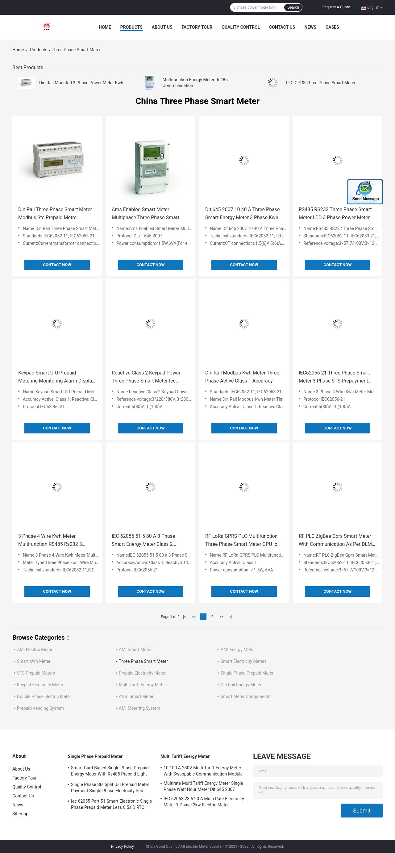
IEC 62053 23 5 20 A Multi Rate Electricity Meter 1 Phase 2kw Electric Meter (204, 801)
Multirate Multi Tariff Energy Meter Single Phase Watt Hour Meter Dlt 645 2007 (203, 786)
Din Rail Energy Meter (241, 684)
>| (230, 617)
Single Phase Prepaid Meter (247, 673)
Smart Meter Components (245, 696)
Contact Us (282, 27)
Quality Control (241, 27)
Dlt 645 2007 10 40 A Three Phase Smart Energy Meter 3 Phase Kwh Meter (242, 214)
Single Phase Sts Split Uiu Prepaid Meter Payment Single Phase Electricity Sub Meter (110, 788)
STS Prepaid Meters (36, 673)
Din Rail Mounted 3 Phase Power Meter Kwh (81, 82)
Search (293, 7)
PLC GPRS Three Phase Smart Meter (321, 82)
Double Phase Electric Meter (44, 696)
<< (194, 617)
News (310, 27)
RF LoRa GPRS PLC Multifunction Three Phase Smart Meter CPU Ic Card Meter (241, 540)
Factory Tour (197, 27)
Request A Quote (336, 7)
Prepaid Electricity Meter (142, 673)
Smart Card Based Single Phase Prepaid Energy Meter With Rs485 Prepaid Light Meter (110, 771)
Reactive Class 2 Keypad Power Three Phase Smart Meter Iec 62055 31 (146, 377)
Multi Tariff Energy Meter (142, 684)
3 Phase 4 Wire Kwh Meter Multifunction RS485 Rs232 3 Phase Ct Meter (50, 540)
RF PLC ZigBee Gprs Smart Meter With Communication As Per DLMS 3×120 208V (337, 540)
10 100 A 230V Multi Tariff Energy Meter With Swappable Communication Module (203, 770)
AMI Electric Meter (34, 649)
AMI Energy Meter (238, 649)
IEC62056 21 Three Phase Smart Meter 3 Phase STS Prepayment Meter (334, 377)
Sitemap (20, 813)
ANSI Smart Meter (136, 696)
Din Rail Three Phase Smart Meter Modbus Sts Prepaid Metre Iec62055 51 (55, 214)
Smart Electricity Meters (244, 661)
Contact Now (57, 264)
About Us (162, 27)
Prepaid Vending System (40, 708)
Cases (332, 27)
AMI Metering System (139, 708)
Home (105, 27)
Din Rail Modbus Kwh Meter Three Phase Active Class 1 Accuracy (242, 377)
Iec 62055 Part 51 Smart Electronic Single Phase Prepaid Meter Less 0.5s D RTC (111, 804)
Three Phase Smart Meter (143, 661)
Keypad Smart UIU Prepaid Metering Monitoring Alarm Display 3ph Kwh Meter (56, 377)
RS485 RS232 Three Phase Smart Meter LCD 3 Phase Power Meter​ (335, 213)
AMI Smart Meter (135, 649)
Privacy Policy (122, 846)
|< (184, 617)
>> (221, 617)
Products (131, 27)
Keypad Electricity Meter (40, 684)
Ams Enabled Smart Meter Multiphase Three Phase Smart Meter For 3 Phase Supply (145, 214)
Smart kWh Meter (33, 661)
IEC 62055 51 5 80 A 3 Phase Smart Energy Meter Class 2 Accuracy (143, 540)
